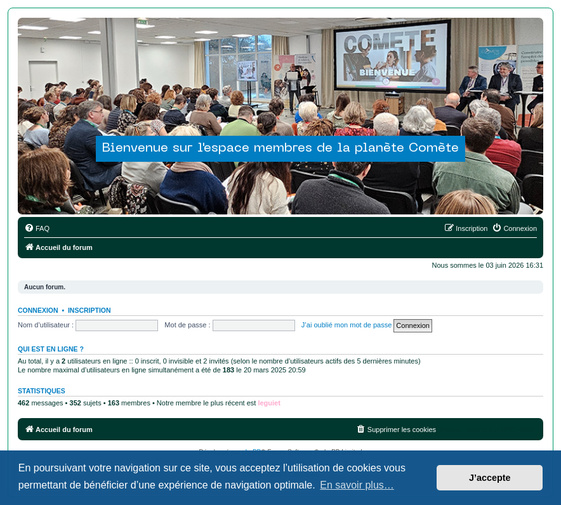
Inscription (89, 310)
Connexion (38, 310)
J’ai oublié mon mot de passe (346, 325)
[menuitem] (37, 228)
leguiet (269, 403)
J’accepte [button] (490, 478)
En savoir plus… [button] (357, 485)
